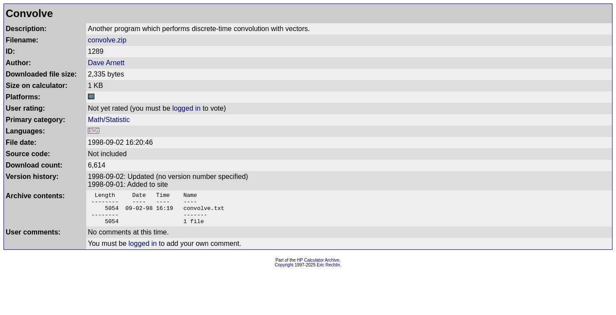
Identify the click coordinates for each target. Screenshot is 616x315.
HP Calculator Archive (318, 266)
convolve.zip (107, 40)
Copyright (284, 271)
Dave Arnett (106, 62)
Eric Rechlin (328, 271)
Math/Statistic (109, 119)
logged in (186, 108)
